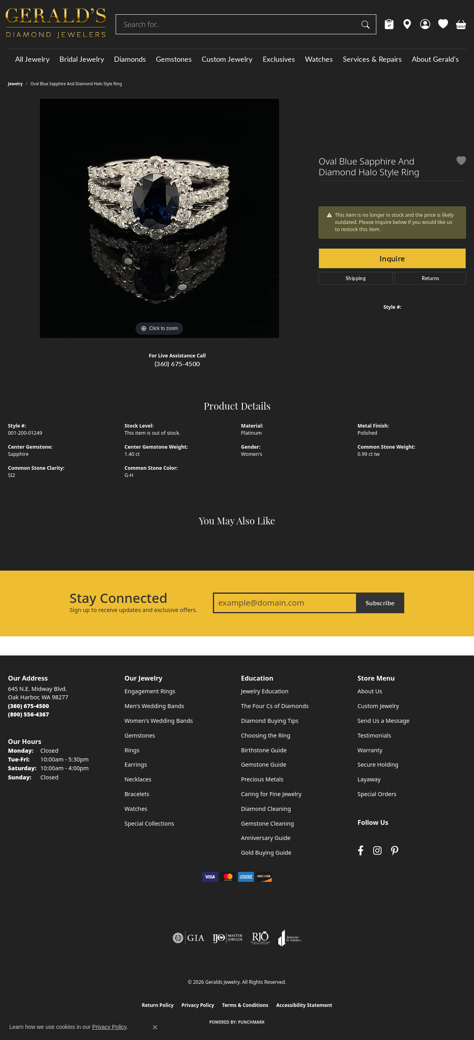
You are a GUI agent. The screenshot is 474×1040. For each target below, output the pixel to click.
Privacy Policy (197, 1005)
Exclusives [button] (279, 59)
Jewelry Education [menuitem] (265, 691)
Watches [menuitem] (135, 808)
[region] (159, 218)
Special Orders (377, 794)
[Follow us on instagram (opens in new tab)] (377, 851)
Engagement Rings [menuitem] (149, 691)
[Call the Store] (28, 706)
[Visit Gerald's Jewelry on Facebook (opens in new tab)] (361, 851)
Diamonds (130, 59)
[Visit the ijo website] (227, 938)
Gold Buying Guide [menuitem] (266, 852)
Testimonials (374, 735)
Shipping (356, 278)
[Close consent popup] (155, 1027)
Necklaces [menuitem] (137, 779)
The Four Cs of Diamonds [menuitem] (275, 706)
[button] (425, 24)
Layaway (369, 779)
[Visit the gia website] (189, 938)
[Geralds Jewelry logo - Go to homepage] (56, 24)
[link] (389, 24)
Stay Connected (118, 598)
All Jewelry (32, 59)
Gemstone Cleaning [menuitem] (267, 823)
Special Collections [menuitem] (149, 823)
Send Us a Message (383, 720)
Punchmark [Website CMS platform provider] (251, 1022)
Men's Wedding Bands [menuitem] (154, 706)
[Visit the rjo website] (260, 938)
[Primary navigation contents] (237, 59)
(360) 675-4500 (177, 363)
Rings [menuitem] (131, 750)
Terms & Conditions (245, 1005)
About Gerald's (435, 59)
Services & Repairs (372, 59)
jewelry (15, 83)
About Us (370, 691)
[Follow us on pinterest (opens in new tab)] (394, 851)
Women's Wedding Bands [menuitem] (158, 720)
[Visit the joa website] (289, 938)
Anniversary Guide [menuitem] (266, 838)
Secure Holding (378, 764)
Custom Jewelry (227, 59)
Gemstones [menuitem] (139, 735)
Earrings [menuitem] (135, 764)
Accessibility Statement (304, 1005)
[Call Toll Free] (28, 714)
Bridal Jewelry (81, 59)
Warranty (370, 750)
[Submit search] (367, 24)
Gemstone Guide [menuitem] (264, 764)
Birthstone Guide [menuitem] (264, 750)
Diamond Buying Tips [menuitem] (270, 720)
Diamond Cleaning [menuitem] (266, 808)
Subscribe (380, 602)
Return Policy (158, 1005)
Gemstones (174, 59)
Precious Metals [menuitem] (262, 779)
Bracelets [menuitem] (136, 794)
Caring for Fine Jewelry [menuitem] (271, 794)
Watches (319, 59)
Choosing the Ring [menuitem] (266, 735)
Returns (430, 278)
